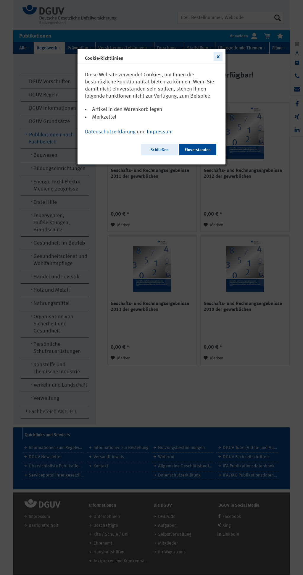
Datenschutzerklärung (110, 132)
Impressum (160, 132)
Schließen (159, 150)
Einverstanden (198, 150)
